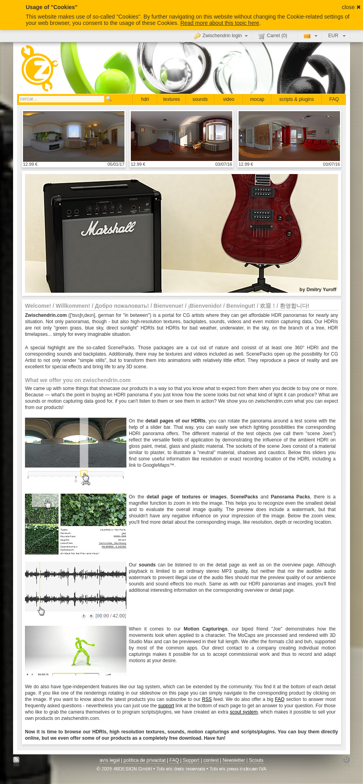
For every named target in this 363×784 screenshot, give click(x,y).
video (229, 99)
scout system (244, 712)
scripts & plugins (296, 99)
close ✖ (351, 7)
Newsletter (234, 760)
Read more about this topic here (219, 23)
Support (191, 760)
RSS (207, 699)
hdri (145, 99)
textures (171, 99)
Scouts (256, 760)
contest (211, 760)
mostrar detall (73, 136)
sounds (200, 99)
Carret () (272, 36)
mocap (257, 99)
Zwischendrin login (222, 35)
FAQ (334, 99)
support (166, 705)
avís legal (109, 760)
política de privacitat (145, 760)
